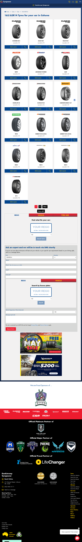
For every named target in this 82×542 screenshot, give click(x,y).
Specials (73, 506)
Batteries (73, 494)
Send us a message (10, 490)
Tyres (72, 473)
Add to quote (13, 47)
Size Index (4, 523)
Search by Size (74, 477)
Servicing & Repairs (75, 498)
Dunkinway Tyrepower (41, 5)
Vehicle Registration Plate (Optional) (15, 310)
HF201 (16, 165)
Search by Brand (75, 479)
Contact (73, 508)
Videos (73, 517)
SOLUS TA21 (41, 41)
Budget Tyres (5, 526)
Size (7, 255)
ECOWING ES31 (16, 41)
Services (73, 490)
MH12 (40, 165)
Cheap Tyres (5, 528)
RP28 (16, 134)
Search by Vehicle (75, 475)
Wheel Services (74, 502)
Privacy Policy (34, 325)
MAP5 (16, 72)
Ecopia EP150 (16, 103)
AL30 (65, 72)
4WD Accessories (75, 492)
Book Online (74, 510)
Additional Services (75, 504)
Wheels (73, 485)
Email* (7, 270)
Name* (7, 260)
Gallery (73, 515)
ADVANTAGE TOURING (41, 72)
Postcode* (8, 275)
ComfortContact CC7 (66, 103)
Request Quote (10, 329)
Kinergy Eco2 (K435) (40, 134)
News (72, 513)
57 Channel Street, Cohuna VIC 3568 (12, 483)
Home (7, 11)
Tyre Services (74, 500)
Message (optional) (10, 315)
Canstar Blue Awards (7, 524)
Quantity (56, 255)
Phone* (14, 265)
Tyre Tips (73, 483)
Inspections (73, 496)
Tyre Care (73, 481)
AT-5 (16, 196)
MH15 (65, 165)
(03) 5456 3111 (9, 487)
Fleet (72, 512)
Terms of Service (44, 325)
